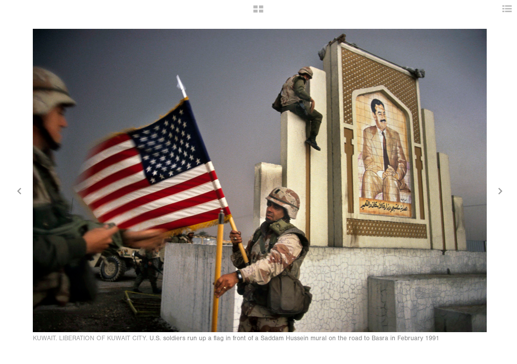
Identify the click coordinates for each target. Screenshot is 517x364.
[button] (258, 13)
